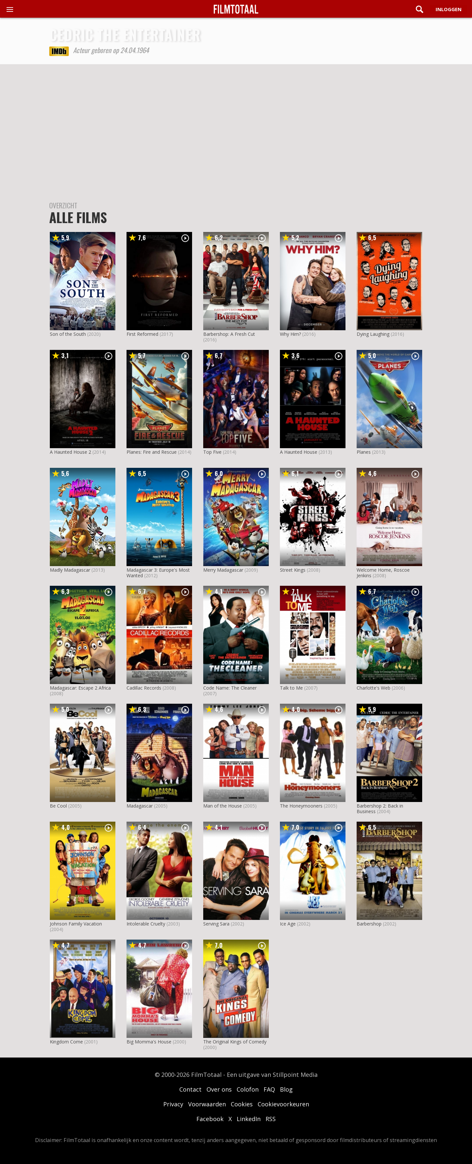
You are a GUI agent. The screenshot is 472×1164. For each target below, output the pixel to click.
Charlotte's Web (373, 688)
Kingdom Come (66, 1042)
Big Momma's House (149, 1042)
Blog (286, 1089)
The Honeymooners (301, 806)
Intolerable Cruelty (146, 924)
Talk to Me (291, 688)
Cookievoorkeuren (283, 1104)
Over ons (219, 1089)
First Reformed (142, 334)
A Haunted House (298, 452)
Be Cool (58, 806)
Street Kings (292, 570)
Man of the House (222, 806)
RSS (271, 1119)
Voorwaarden (207, 1104)
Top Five (212, 452)
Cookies (242, 1104)
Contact (190, 1089)
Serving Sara (216, 924)
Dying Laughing (373, 334)
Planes (364, 452)
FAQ (269, 1089)
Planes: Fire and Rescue (152, 452)
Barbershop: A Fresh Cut (229, 334)
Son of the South (68, 334)
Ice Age (288, 924)
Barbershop (369, 924)
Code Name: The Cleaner (230, 688)
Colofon (248, 1089)
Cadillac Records (144, 688)
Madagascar (140, 806)
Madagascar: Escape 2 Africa (80, 688)
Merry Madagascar (223, 570)
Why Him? (290, 334)
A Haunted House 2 (70, 452)
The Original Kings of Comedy (234, 1042)
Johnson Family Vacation (76, 924)
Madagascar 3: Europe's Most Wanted (158, 573)
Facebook (210, 1119)
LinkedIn (249, 1119)
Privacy (173, 1104)
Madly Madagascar (70, 570)
